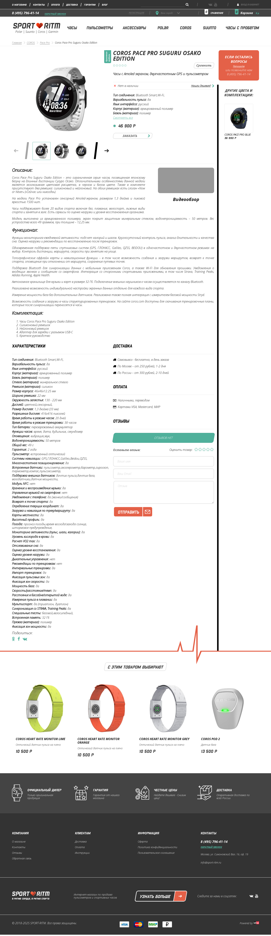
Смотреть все (123, 118)
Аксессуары (134, 27)
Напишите (238, 66)
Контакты (39, 4)
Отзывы (17, 852)
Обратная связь (21, 858)
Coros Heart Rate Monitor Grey (164, 739)
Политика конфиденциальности (157, 847)
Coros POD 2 (210, 739)
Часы (72, 27)
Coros (185, 27)
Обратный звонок (55, 14)
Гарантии (89, 4)
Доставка (72, 4)
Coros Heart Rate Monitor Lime (40, 739)
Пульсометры (99, 27)
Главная (17, 42)
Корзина (249, 13)
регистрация (136, 13)
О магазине (19, 4)
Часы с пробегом (242, 27)
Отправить (135, 511)
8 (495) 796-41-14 (25, 13)
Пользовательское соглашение (156, 852)
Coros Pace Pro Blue (237, 134)
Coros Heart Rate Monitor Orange (98, 741)
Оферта (143, 841)
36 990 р (230, 137)
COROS (31, 42)
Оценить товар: (181, 450)
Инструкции (82, 852)
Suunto (209, 27)
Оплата (55, 4)
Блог (105, 4)
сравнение (217, 13)
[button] (106, 151)
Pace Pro (45, 42)
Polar (162, 27)
